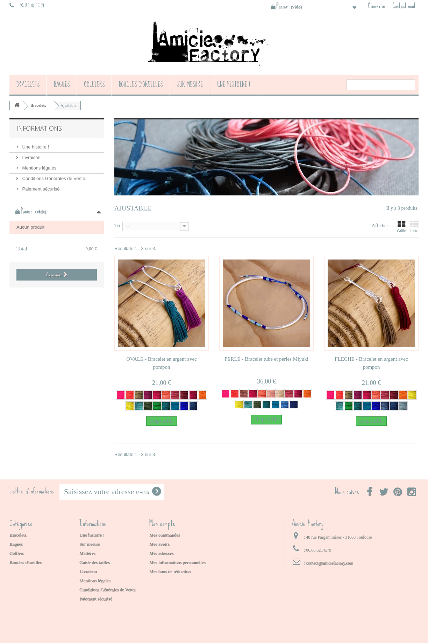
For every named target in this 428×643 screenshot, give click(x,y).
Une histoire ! (233, 84)
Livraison (31, 157)
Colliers (94, 84)
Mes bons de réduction (170, 571)
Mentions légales (38, 168)
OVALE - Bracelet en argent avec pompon (161, 363)
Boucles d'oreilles (141, 84)
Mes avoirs (159, 544)
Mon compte (162, 523)
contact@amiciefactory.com (329, 563)
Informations (39, 128)
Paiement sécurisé (40, 189)
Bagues (62, 84)
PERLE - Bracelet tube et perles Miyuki (266, 359)
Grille (401, 226)
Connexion (376, 6)
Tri (117, 225)
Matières (87, 553)
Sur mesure (190, 84)
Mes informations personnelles (177, 562)
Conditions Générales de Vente (53, 178)
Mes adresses (161, 553)
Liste (414, 226)
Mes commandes (164, 535)
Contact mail (403, 6)
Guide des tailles (94, 562)
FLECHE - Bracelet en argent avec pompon (371, 363)
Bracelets (28, 84)
